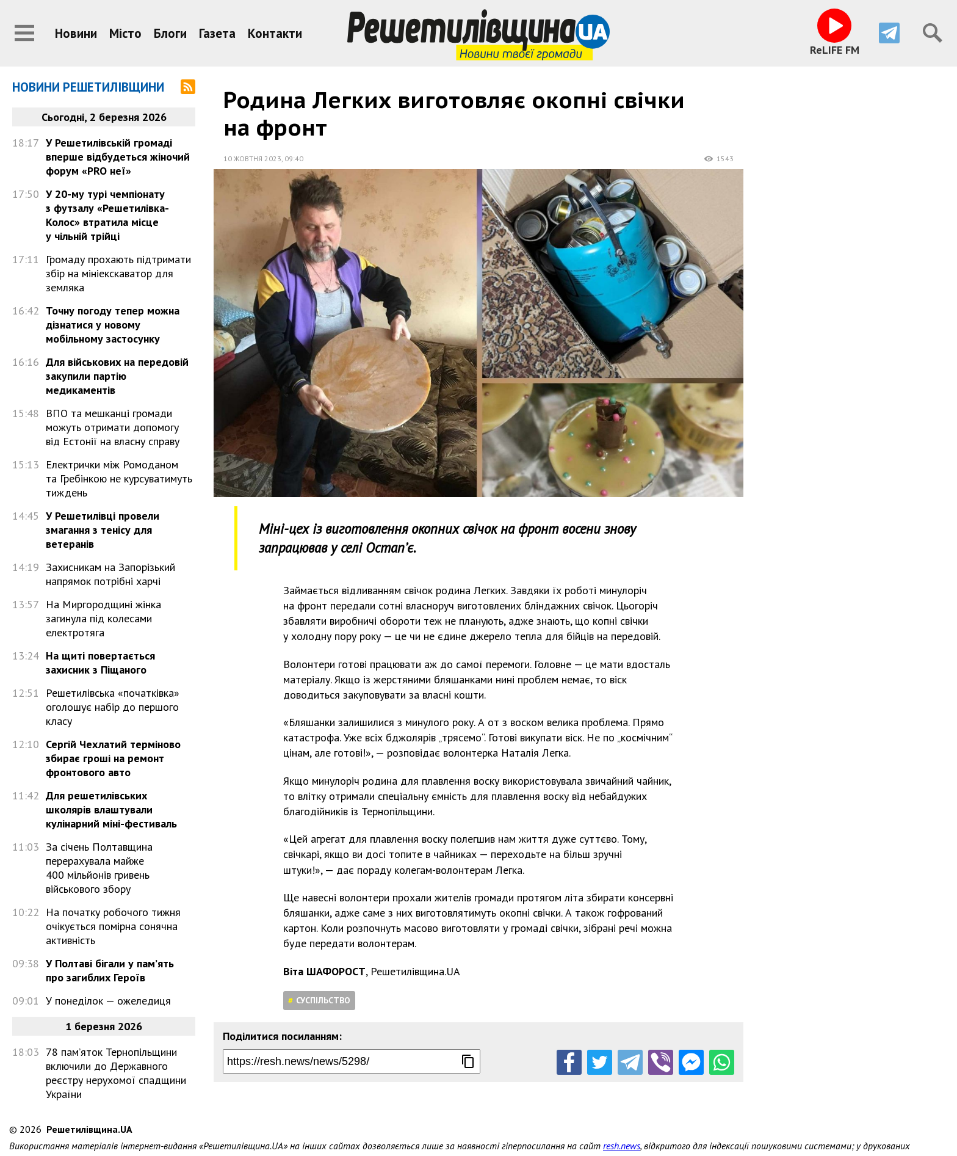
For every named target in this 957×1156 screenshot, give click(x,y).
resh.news (621, 1127)
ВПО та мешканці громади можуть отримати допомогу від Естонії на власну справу (112, 427)
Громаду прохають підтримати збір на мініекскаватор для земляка (118, 273)
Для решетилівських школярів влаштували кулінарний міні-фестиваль (111, 809)
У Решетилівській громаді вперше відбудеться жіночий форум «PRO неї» (118, 157)
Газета (217, 33)
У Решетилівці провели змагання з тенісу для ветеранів (102, 530)
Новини (76, 33)
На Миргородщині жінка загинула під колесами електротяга (103, 618)
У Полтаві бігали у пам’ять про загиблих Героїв (110, 970)
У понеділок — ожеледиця (108, 1001)
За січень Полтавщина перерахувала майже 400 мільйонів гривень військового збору (99, 868)
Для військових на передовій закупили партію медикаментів (117, 376)
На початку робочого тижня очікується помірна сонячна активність (113, 926)
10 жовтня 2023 (252, 158)
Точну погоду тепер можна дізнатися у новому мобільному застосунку (112, 325)
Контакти (275, 33)
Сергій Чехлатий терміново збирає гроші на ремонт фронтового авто (113, 758)
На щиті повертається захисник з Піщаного (100, 663)
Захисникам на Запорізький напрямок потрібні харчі (110, 574)
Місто (125, 33)
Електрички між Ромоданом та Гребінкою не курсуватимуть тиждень (119, 478)
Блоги (170, 33)
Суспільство (323, 1000)
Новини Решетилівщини (88, 87)
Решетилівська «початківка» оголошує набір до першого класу (112, 707)
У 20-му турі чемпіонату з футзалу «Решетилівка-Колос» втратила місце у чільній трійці (107, 215)
